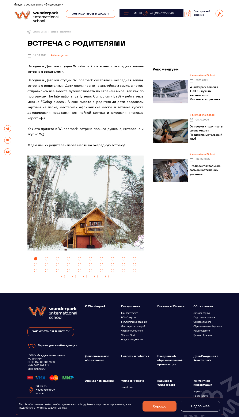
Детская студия (201, 313)
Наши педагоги (201, 331)
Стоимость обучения (132, 331)
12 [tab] (46, 264)
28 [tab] (112, 270)
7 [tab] (101, 258)
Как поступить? (129, 313)
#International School (202, 75)
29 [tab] (123, 270)
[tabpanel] (85, 203)
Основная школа (202, 322)
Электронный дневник (197, 13)
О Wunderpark (95, 306)
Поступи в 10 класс (171, 306)
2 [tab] (46, 258)
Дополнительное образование (97, 358)
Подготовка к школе (204, 318)
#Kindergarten (59, 55)
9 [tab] (123, 258)
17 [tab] (101, 264)
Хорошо (159, 406)
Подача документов (132, 340)
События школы (40, 32)
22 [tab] (46, 270)
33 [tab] (85, 276)
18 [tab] (112, 264)
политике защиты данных (51, 407)
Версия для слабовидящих (52, 346)
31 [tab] (63, 276)
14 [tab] (68, 264)
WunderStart (128, 335)
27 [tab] (101, 270)
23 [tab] (57, 270)
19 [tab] (123, 264)
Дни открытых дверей (133, 326)
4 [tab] (68, 258)
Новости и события (135, 356)
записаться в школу (50, 331)
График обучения (202, 335)
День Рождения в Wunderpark (205, 358)
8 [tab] (112, 258)
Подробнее (200, 406)
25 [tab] (79, 270)
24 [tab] (68, 270)
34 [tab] (96, 276)
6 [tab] (90, 258)
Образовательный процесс (208, 326)
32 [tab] (74, 276)
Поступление (130, 306)
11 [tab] (35, 264)
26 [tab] (90, 270)
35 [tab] (107, 276)
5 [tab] (79, 258)
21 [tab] (35, 270)
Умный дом (127, 388)
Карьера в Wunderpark (166, 383)
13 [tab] (57, 264)
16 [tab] (90, 264)
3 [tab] (57, 258)
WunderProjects (132, 381)
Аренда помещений (99, 381)
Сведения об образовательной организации (170, 360)
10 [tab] (134, 258)
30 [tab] (134, 270)
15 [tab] (79, 264)
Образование (203, 306)
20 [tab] (134, 264)
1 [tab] (35, 258)
